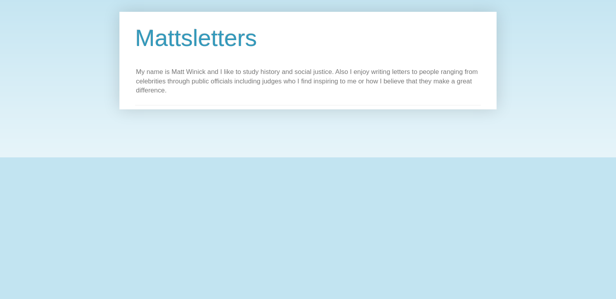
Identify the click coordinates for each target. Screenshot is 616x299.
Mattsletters (196, 38)
